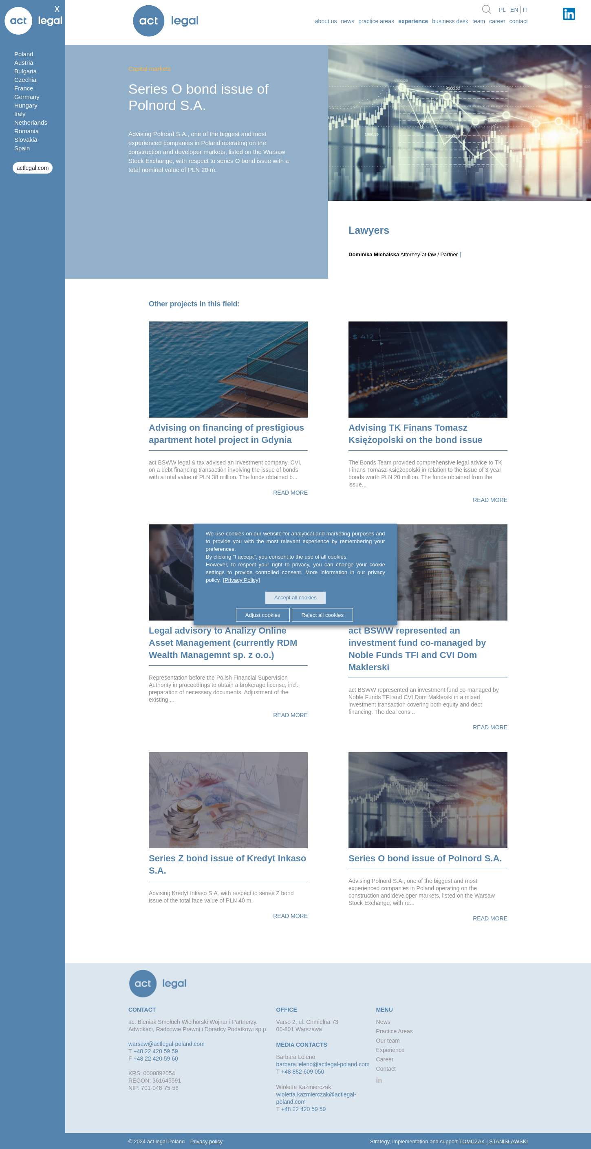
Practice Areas (376, 21)
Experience (413, 21)
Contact (518, 21)
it (525, 10)
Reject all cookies (323, 615)
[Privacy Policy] (241, 580)
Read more (290, 492)
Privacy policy (206, 1141)
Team (478, 21)
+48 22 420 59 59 (155, 1051)
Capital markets (149, 68)
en (514, 10)
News (348, 21)
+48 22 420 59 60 (155, 1058)
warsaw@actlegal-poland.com (166, 1044)
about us (326, 21)
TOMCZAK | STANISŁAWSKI (493, 1141)
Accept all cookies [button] (295, 598)
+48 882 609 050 (302, 1071)
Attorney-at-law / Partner (403, 254)
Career (497, 21)
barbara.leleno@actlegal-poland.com (323, 1064)
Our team (388, 1040)
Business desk (450, 21)
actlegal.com (33, 168)
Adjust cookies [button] (261, 615)
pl (502, 10)
